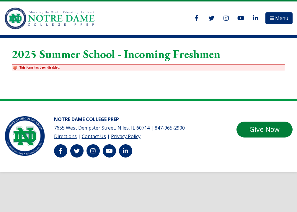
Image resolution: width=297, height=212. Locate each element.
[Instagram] (226, 18)
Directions (65, 136)
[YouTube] (241, 18)
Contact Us (94, 136)
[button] (279, 18)
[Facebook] (197, 18)
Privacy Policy (126, 136)
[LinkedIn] (256, 18)
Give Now (264, 129)
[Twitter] (211, 18)
